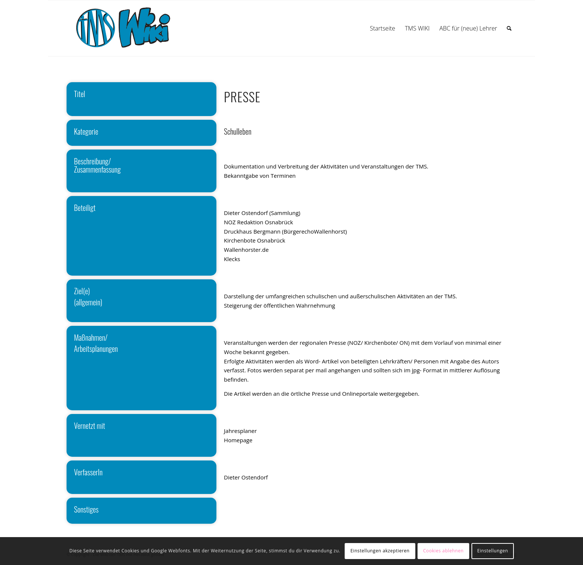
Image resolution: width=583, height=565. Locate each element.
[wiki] (131, 28)
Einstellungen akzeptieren (380, 551)
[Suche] (509, 28)
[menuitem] (382, 28)
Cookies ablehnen (443, 551)
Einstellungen (492, 551)
